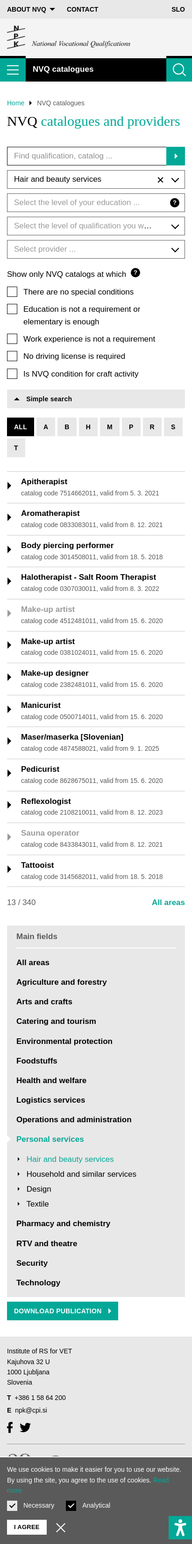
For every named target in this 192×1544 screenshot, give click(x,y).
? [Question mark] (175, 202)
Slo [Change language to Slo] (178, 9)
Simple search (43, 399)
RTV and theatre (46, 1243)
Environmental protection (64, 1041)
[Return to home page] (69, 37)
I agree (27, 1526)
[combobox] (96, 179)
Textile (37, 1204)
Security (32, 1263)
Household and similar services (81, 1174)
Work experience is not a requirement (89, 339)
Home (15, 103)
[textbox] (96, 203)
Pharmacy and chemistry (63, 1223)
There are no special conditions (78, 292)
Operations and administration (74, 1119)
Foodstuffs (36, 1061)
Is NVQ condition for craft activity (81, 374)
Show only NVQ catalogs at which (73, 273)
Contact (82, 9)
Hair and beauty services (70, 1159)
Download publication (62, 1311)
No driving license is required (74, 356)
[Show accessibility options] (180, 1527)
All (20, 427)
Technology (38, 1282)
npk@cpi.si (31, 1410)
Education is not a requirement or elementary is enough (81, 315)
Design (39, 1189)
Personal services (50, 1139)
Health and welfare (51, 1080)
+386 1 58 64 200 (39, 1397)
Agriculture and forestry (61, 982)
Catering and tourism (56, 1021)
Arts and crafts (44, 1001)
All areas (168, 902)
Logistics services (50, 1100)
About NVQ (31, 9)
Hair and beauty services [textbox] (89, 180)
